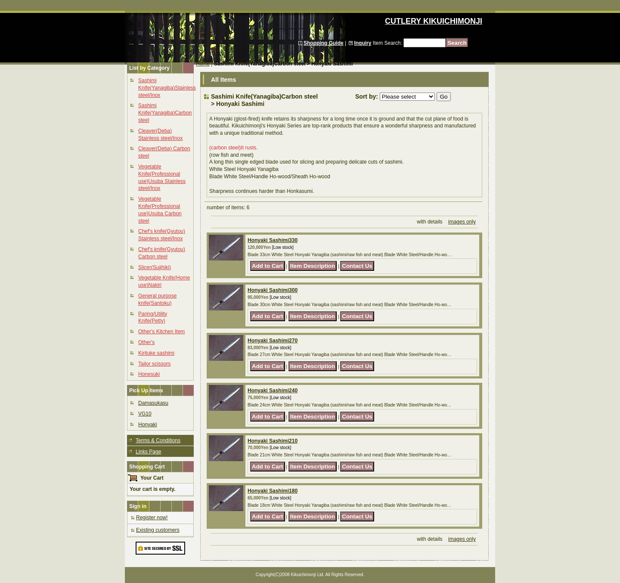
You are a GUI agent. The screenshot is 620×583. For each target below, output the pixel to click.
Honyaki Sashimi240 (273, 391)
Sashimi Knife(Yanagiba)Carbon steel (165, 112)
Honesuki (149, 374)
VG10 (145, 414)
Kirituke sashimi (156, 353)
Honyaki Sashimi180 (273, 491)
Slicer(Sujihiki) (154, 267)
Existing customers (158, 530)
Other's (146, 342)
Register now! (151, 518)
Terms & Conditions (158, 440)
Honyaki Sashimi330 (273, 240)
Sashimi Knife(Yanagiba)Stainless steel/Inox (167, 88)
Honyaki (147, 425)
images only (462, 222)
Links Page (148, 452)
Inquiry (362, 43)
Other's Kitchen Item (161, 332)
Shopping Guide (324, 43)
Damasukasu (153, 403)
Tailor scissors (154, 364)
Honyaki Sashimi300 (273, 290)
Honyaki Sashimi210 (273, 441)
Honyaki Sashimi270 (273, 341)
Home (203, 64)
